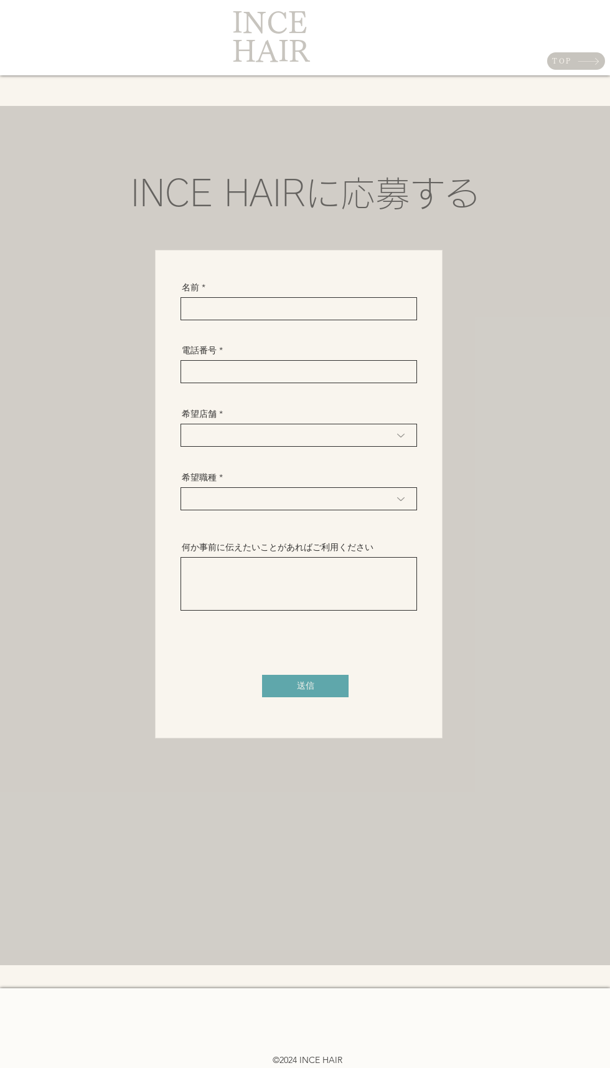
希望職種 (199, 477)
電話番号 (199, 350)
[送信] (305, 686)
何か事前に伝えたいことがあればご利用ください (277, 547)
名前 (190, 287)
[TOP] (576, 61)
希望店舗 (199, 413)
